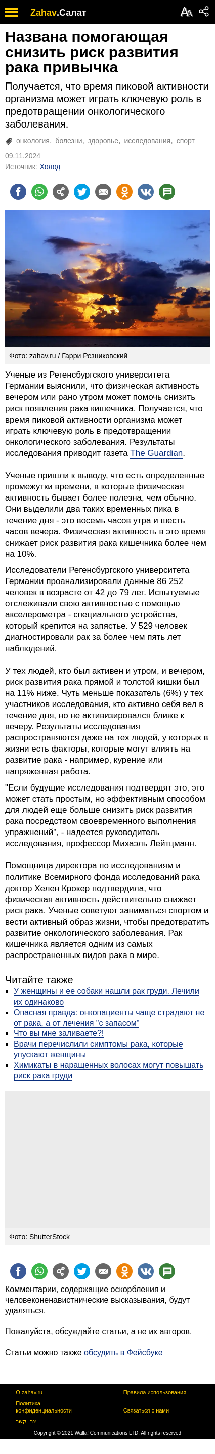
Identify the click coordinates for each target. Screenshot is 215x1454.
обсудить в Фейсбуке (123, 1352)
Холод (50, 166)
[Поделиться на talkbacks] (167, 192)
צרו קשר (26, 1421)
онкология (33, 141)
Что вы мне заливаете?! (59, 1033)
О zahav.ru (29, 1392)
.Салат (72, 13)
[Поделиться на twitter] (82, 192)
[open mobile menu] (11, 12)
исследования (147, 141)
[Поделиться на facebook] (18, 192)
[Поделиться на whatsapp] (39, 192)
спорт (186, 141)
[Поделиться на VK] (146, 192)
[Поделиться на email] (103, 192)
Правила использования (154, 1392)
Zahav (43, 13)
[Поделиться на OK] (124, 192)
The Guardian (156, 453)
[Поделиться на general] (61, 192)
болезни (68, 141)
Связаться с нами (146, 1410)
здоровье (103, 141)
